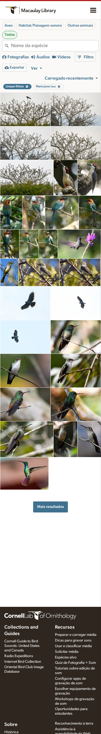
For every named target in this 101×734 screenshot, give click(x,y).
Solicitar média (66, 652)
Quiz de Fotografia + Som (75, 663)
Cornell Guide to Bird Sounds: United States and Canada (22, 645)
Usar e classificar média (73, 646)
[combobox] (55, 45)
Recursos (65, 627)
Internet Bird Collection (22, 662)
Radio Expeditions (18, 656)
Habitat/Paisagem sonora (40, 25)
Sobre (11, 724)
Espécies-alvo (65, 657)
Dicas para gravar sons (73, 640)
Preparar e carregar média (75, 635)
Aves (9, 25)
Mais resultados (50, 507)
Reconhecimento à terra (74, 723)
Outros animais (80, 25)
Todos (10, 35)
